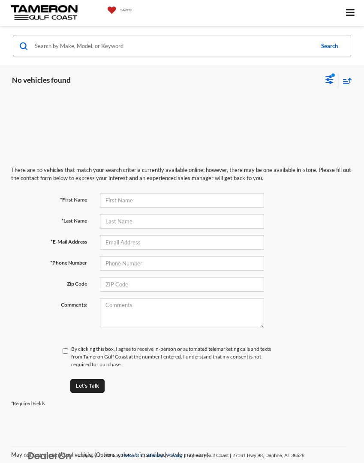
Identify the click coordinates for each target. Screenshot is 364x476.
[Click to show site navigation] (350, 13)
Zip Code (77, 283)
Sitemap (154, 455)
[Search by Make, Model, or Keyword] (173, 46)
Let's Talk (87, 386)
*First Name (73, 199)
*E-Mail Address (69, 241)
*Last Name (74, 220)
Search (329, 45)
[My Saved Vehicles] (117, 10)
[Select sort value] (345, 80)
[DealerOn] (50, 455)
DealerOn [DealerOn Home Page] (132, 455)
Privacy (175, 455)
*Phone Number (68, 262)
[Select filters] (329, 80)
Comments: (74, 304)
